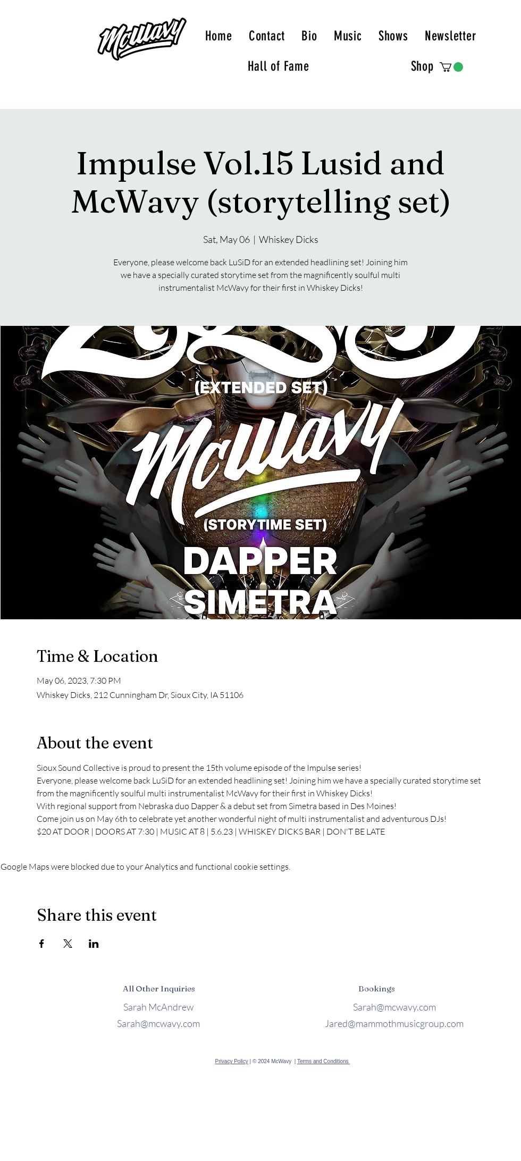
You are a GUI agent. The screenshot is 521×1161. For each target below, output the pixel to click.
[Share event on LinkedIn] (94, 943)
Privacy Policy (231, 1061)
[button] (451, 67)
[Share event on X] (68, 943)
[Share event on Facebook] (42, 943)
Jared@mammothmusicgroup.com (394, 1023)
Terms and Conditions (323, 1061)
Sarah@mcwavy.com (158, 1023)
